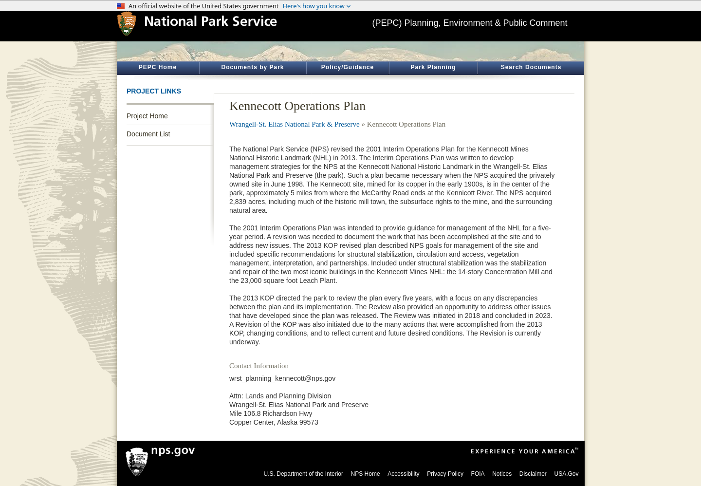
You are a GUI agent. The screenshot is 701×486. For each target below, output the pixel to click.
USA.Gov (566, 473)
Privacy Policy (445, 473)
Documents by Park (252, 67)
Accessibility (403, 473)
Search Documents (531, 67)
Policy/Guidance (347, 67)
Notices (502, 473)
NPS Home (365, 473)
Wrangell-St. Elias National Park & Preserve (294, 124)
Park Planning (433, 67)
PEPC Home (158, 67)
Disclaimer (533, 473)
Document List (148, 134)
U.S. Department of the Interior (303, 473)
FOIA (478, 473)
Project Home (147, 116)
